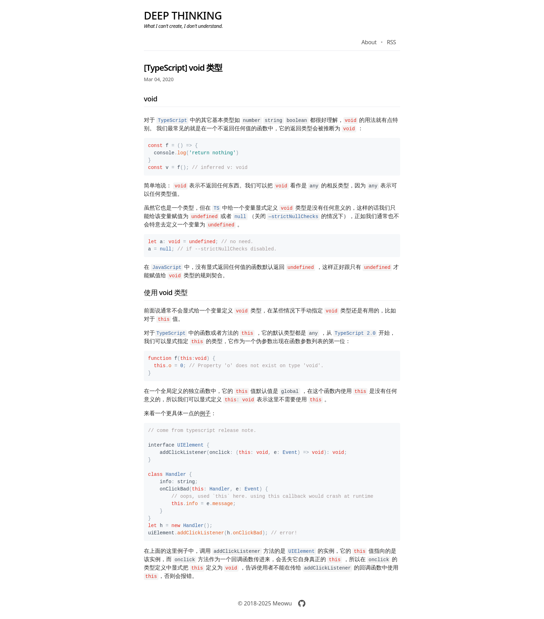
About (369, 42)
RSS (391, 42)
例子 (205, 413)
